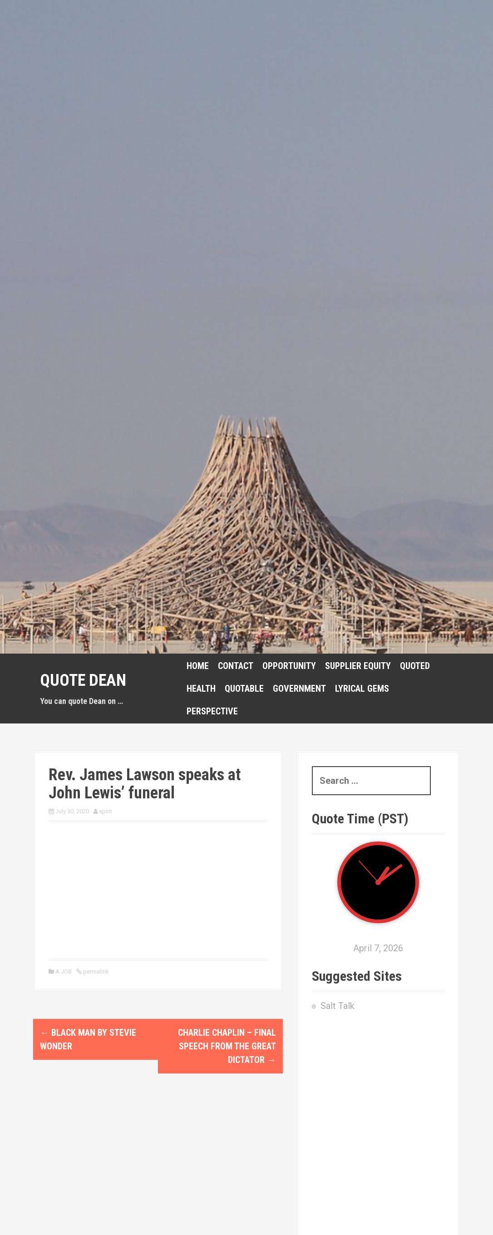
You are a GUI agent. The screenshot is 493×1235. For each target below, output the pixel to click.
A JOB (63, 971)
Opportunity (289, 665)
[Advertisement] (378, 1096)
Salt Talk (337, 1005)
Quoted (415, 665)
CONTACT (235, 665)
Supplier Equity (358, 665)
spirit (105, 811)
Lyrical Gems (362, 688)
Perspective (212, 711)
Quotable (244, 688)
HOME (198, 665)
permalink (95, 971)
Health (201, 688)
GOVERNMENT (299, 688)
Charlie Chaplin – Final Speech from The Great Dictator (227, 1046)
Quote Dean (83, 680)
